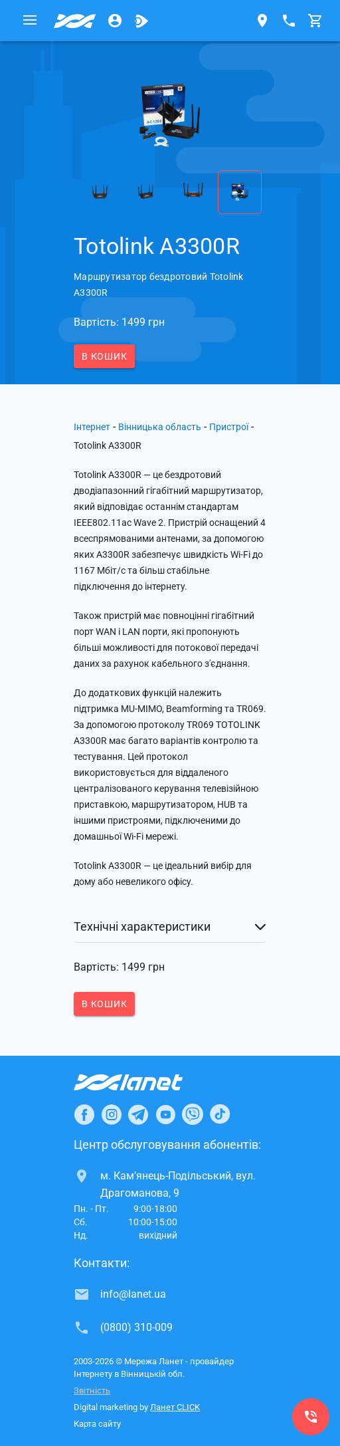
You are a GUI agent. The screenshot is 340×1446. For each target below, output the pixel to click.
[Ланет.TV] (141, 20)
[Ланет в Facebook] (84, 1114)
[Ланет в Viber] (192, 1114)
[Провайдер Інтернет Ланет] (144, 1082)
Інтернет (92, 427)
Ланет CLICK (175, 1407)
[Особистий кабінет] (115, 20)
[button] (170, 927)
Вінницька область (159, 427)
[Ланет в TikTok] (219, 1114)
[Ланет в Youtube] (165, 1114)
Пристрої (228, 427)
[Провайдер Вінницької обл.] (75, 20)
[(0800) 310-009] (310, 1416)
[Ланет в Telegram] (138, 1114)
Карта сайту (97, 1424)
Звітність (92, 1390)
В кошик (104, 356)
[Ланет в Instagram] (111, 1114)
